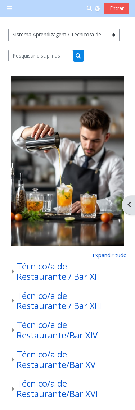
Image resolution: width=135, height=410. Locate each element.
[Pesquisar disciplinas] (40, 56)
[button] (89, 8)
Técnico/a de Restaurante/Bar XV (56, 359)
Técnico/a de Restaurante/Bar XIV (57, 330)
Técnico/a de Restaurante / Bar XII (58, 271)
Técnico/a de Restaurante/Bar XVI (57, 388)
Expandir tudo (110, 255)
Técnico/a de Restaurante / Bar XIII (59, 301)
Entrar (117, 8)
